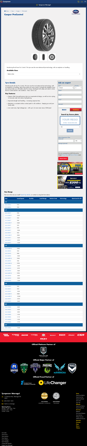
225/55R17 (8, 225)
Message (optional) (62, 143)
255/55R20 (8, 314)
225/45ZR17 (8, 223)
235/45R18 (8, 261)
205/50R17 (8, 213)
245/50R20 (8, 309)
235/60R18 (8, 268)
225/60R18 (8, 256)
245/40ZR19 (8, 294)
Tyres (77, 393)
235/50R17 (8, 233)
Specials (78, 420)
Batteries (78, 411)
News (77, 426)
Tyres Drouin (4, 434)
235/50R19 (8, 289)
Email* (60, 99)
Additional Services (80, 418)
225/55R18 (8, 253)
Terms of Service (74, 155)
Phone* (60, 95)
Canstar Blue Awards (6, 443)
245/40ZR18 (8, 273)
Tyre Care (78, 400)
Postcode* (60, 104)
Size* (59, 86)
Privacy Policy (65, 155)
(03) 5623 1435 (8, 401)
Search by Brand (80, 399)
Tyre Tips (78, 402)
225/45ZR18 (8, 248)
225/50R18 (8, 251)
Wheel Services (79, 417)
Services (78, 409)
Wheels (78, 404)
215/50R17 (8, 218)
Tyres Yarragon (5, 441)
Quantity (77, 86)
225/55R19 (8, 286)
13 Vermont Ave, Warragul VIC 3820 (12, 397)
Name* (60, 90)
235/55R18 (8, 266)
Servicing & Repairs (80, 413)
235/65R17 (8, 237)
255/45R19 (8, 301)
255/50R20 (8, 312)
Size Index (4, 433)
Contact (78, 422)
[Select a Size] (43, 74)
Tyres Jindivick (5, 436)
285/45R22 (8, 327)
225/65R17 (8, 230)
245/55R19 (8, 299)
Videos (78, 428)
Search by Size (79, 397)
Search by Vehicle (80, 395)
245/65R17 (8, 240)
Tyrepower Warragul (43, 5)
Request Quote (63, 158)
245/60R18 (8, 278)
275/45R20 (8, 319)
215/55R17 (8, 220)
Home (6, 11)
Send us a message (9, 404)
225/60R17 (8, 228)
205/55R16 (8, 204)
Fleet (77, 424)
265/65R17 (8, 242)
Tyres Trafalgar (5, 440)
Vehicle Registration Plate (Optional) (64, 138)
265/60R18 (8, 280)
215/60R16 (8, 207)
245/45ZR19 (8, 296)
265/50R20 (8, 317)
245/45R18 (8, 275)
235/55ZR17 (8, 235)
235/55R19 (8, 291)
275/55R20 (8, 322)
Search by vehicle (25, 195)
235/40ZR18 (8, 258)
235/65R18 (8, 270)
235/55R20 (8, 307)
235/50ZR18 (8, 263)
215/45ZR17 (8, 215)
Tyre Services (79, 415)
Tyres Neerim (5, 438)
